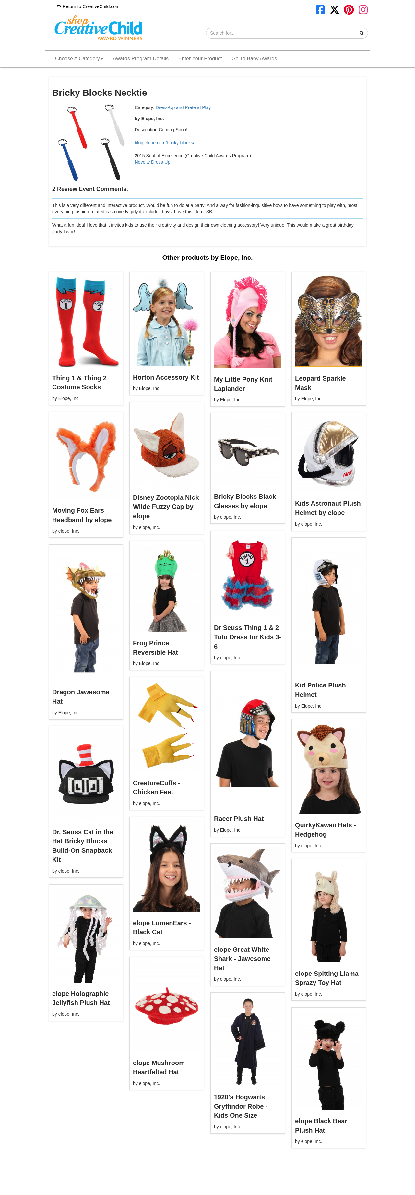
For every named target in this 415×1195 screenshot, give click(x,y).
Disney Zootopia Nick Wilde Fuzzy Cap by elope (166, 507)
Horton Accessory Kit (166, 377)
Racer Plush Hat (239, 818)
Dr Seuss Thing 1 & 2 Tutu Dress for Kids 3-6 (247, 637)
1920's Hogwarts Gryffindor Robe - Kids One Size (241, 1106)
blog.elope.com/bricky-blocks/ (165, 142)
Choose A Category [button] (79, 58)
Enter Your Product (200, 58)
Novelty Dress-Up (153, 162)
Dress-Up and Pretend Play (183, 107)
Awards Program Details (141, 58)
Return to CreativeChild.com (88, 6)
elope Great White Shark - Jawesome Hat (242, 959)
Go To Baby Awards (254, 58)
